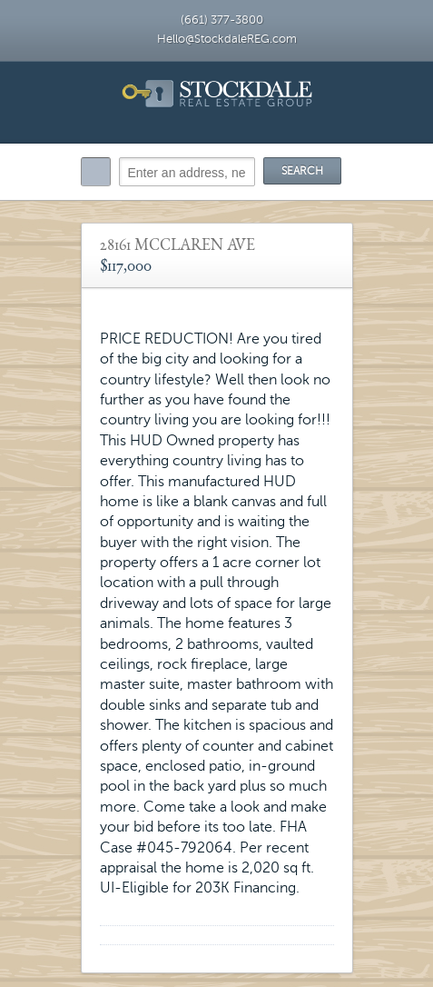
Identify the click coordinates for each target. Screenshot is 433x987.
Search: (96, 171)
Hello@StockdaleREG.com (227, 39)
